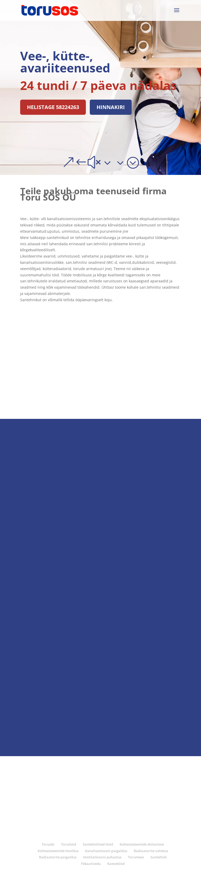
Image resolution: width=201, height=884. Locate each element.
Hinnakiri (111, 107)
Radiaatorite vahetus (151, 850)
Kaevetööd (116, 863)
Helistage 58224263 (53, 107)
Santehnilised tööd (98, 844)
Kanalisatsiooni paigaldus (106, 850)
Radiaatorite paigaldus (57, 857)
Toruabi (48, 844)
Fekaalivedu (91, 863)
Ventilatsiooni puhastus (102, 857)
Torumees (136, 857)
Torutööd (68, 844)
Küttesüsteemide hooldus (58, 850)
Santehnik (158, 857)
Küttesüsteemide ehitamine (142, 844)
